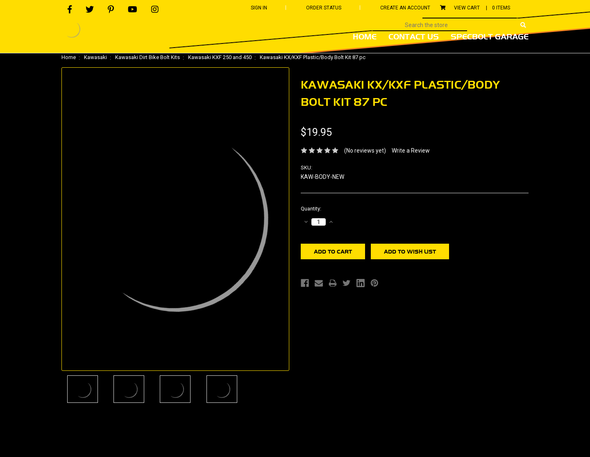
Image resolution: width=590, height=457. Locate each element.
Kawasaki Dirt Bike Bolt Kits (147, 57)
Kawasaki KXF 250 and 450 (220, 57)
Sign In (259, 8)
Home (365, 36)
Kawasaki (95, 57)
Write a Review (411, 150)
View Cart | (475, 8)
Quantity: (311, 209)
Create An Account (405, 8)
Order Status (323, 8)
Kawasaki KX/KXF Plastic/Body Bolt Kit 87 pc (312, 57)
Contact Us (413, 36)
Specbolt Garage (490, 36)
